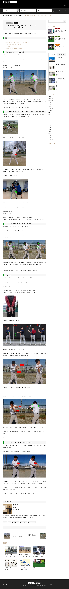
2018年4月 (50, 130)
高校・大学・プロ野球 (39, 1)
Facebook (5, 584)
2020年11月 (50, 97)
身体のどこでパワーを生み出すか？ (11, 40)
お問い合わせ (44, 585)
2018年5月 (50, 128)
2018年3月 (50, 132)
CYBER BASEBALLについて (27, 585)
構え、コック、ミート (9, 46)
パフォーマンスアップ (50, 1)
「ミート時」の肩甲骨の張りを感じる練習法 (13, 48)
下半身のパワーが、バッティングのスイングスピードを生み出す (17, 42)
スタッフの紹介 (34, 585)
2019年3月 (50, 115)
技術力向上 (21, 15)
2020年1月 (50, 105)
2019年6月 (50, 113)
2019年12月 (50, 107)
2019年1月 (50, 117)
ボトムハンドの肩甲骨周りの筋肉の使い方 (13, 44)
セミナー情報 (63, 5)
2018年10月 (50, 119)
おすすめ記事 (61, 53)
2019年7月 (50, 111)
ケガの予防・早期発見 (62, 1)
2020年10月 (50, 99)
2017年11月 (50, 138)
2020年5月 (50, 101)
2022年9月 (50, 95)
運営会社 (39, 585)
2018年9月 (50, 121)
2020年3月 (50, 103)
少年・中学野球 (29, 1)
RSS (6, 584)
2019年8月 (50, 109)
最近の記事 (53, 53)
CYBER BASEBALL (56, 584)
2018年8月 (50, 123)
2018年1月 (50, 136)
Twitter (3, 584)
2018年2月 (50, 134)
